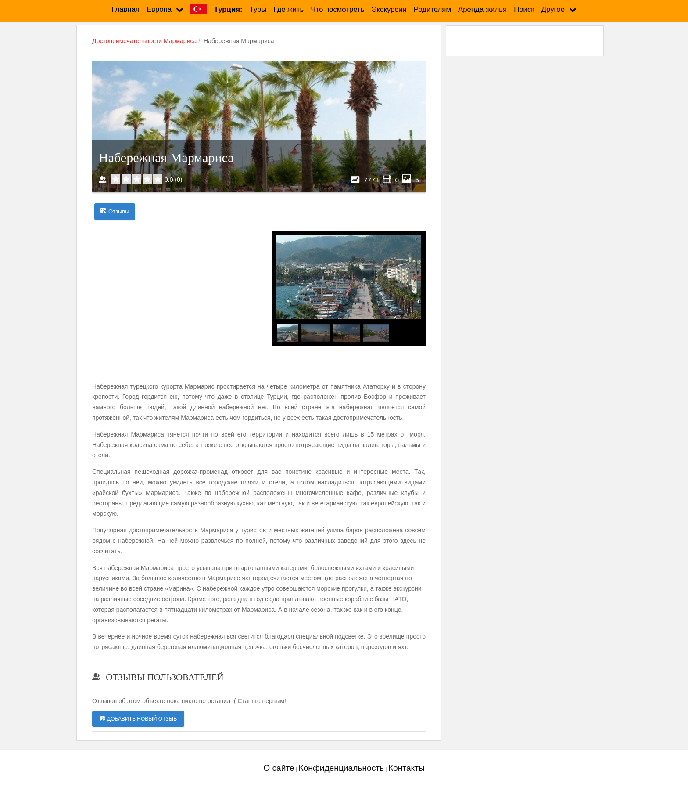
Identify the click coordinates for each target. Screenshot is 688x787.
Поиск (524, 9)
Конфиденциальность (341, 768)
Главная (125, 9)
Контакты (406, 768)
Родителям (432, 9)
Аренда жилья (482, 9)
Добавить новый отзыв (138, 719)
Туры (258, 9)
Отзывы (114, 211)
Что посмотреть (337, 9)
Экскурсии (389, 9)
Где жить (289, 9)
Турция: (228, 9)
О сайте (278, 768)
